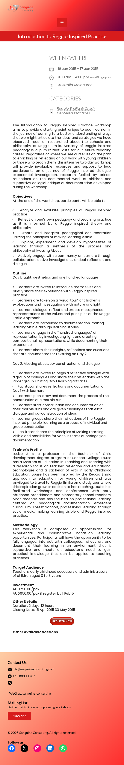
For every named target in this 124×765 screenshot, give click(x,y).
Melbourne (83, 84)
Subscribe (19, 715)
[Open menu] (62, 22)
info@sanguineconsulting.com (33, 669)
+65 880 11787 (24, 676)
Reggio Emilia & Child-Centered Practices (76, 111)
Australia (65, 84)
